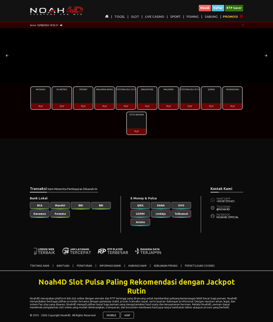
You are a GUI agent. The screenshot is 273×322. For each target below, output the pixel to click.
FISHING (193, 16)
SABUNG (211, 16)
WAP (127, 315)
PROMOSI (230, 16)
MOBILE (111, 315)
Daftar (218, 8)
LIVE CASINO (154, 16)
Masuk (204, 8)
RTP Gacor (234, 8)
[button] (7, 55)
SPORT (175, 16)
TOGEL (120, 16)
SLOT (135, 16)
